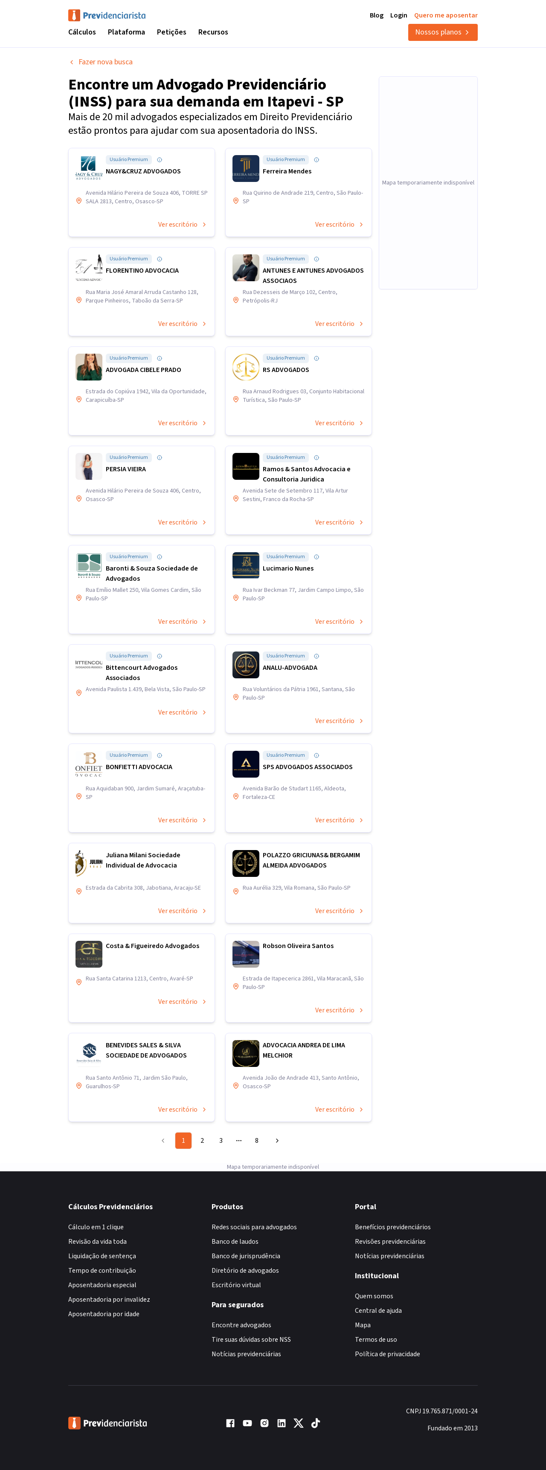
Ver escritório (183, 224)
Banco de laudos (235, 1241)
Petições (171, 32)
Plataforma (126, 32)
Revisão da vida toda (97, 1241)
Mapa (363, 1325)
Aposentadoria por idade (103, 1314)
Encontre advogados (241, 1325)
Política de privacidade (387, 1354)
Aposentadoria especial (102, 1285)
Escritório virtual (236, 1285)
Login (398, 15)
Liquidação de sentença (102, 1256)
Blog (376, 15)
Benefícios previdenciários (393, 1227)
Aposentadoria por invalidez (109, 1299)
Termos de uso (376, 1339)
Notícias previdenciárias (246, 1354)
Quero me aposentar (446, 15)
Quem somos (374, 1296)
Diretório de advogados (245, 1270)
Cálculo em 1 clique (96, 1227)
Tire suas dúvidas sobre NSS (251, 1339)
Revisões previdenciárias (390, 1241)
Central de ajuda (378, 1310)
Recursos (213, 32)
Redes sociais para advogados (254, 1227)
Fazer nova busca (100, 62)
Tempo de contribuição (102, 1270)
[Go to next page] (276, 1140)
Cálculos (82, 32)
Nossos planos (443, 32)
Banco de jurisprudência (246, 1256)
